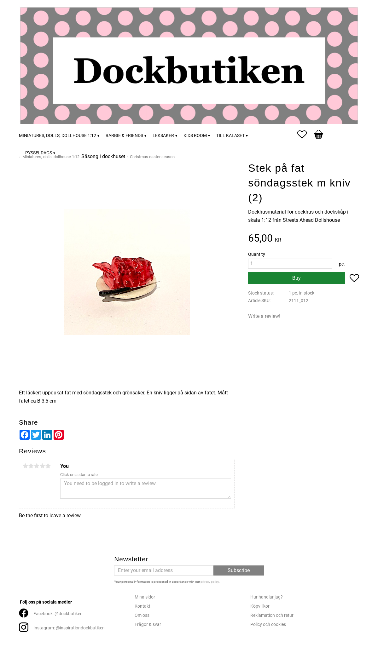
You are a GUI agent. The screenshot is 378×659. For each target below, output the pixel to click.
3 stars (36, 466)
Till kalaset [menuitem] (230, 135)
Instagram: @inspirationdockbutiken (69, 628)
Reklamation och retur (272, 615)
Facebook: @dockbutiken (58, 613)
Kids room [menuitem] (195, 135)
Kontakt (142, 606)
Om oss (142, 615)
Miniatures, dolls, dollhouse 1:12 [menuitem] (57, 135)
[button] (305, 134)
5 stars (48, 466)
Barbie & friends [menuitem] (124, 135)
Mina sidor (145, 597)
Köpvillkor (260, 606)
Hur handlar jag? (266, 597)
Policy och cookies (268, 624)
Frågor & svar (148, 624)
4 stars (42, 466)
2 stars (31, 466)
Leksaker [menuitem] (163, 135)
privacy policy (210, 581)
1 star (25, 466)
